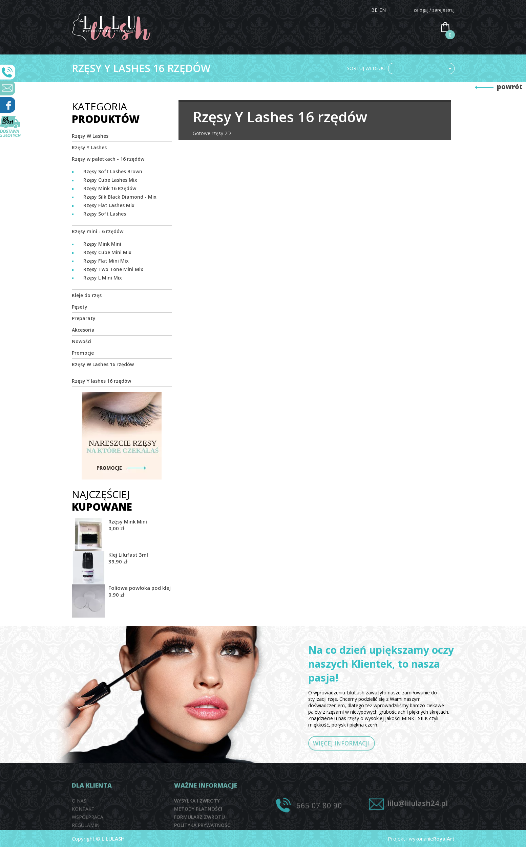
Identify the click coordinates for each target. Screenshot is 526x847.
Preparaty (84, 318)
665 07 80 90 (319, 823)
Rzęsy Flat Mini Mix (106, 261)
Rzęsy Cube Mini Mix (107, 252)
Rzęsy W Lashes (90, 136)
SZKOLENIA (293, 29)
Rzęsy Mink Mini (102, 244)
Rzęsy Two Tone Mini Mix (113, 269)
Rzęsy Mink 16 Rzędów (109, 188)
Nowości (81, 341)
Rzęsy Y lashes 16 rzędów (101, 381)
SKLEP (260, 29)
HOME (206, 29)
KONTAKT (417, 29)
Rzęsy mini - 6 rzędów (97, 231)
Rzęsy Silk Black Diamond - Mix (119, 197)
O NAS (233, 29)
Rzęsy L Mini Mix (102, 277)
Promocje (83, 353)
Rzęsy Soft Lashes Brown (112, 171)
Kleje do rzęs (87, 295)
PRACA (384, 29)
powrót (510, 86)
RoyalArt (444, 838)
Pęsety (79, 307)
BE (374, 10)
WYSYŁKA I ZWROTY (197, 824)
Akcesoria (83, 330)
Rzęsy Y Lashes (89, 147)
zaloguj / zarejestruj (434, 10)
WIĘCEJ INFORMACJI (352, 744)
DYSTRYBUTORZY (341, 29)
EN (382, 10)
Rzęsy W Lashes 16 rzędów (103, 364)
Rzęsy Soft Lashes (104, 213)
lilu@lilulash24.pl (417, 821)
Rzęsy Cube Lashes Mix (110, 180)
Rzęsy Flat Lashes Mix (108, 205)
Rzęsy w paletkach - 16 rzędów (108, 159)
